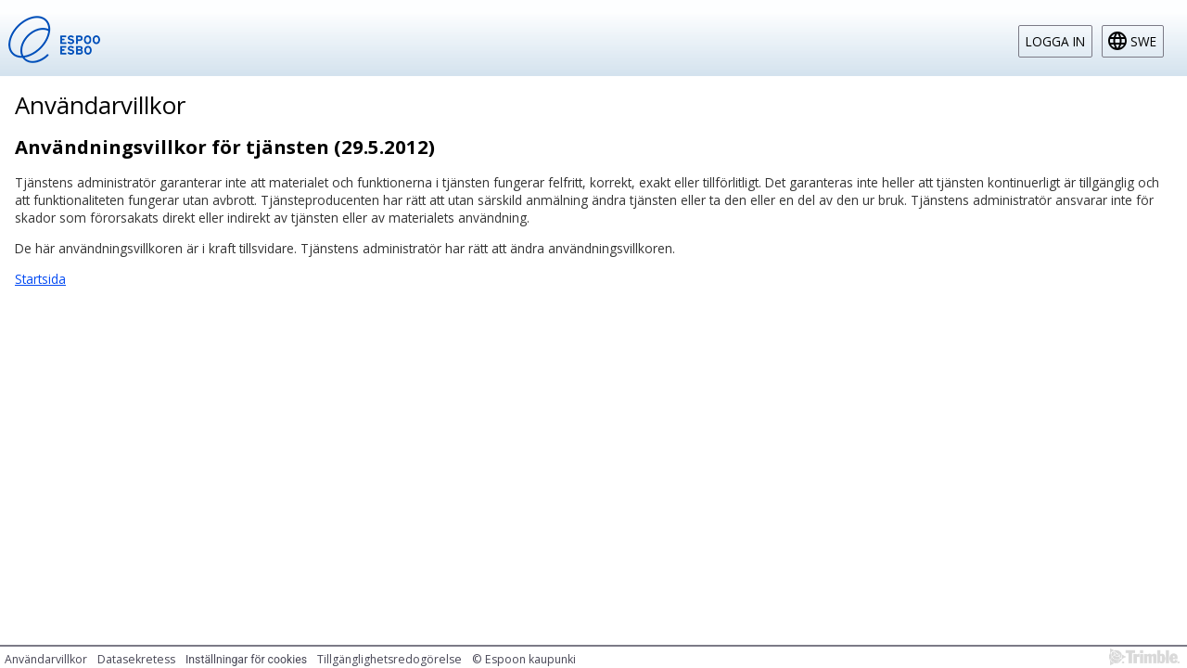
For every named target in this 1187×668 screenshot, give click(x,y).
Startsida (40, 279)
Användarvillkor (46, 659)
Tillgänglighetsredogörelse (389, 659)
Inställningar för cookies (246, 659)
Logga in (1055, 41)
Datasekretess (136, 659)
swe (1143, 41)
